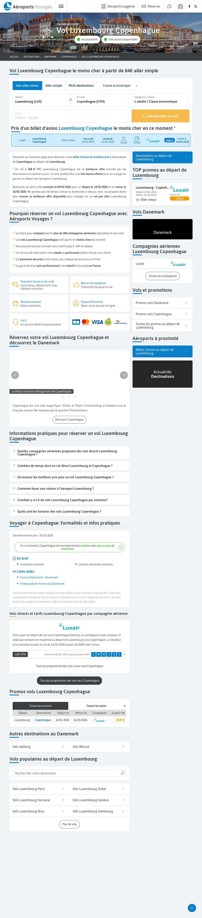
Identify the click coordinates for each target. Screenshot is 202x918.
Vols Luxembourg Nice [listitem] (39, 810)
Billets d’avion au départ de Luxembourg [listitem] (162, 351)
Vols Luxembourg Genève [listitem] (99, 799)
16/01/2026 (80, 719)
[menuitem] (27, 6)
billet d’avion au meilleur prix (91, 156)
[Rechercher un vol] (160, 115)
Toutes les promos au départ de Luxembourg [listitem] (162, 325)
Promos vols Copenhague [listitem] (162, 313)
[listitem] (163, 263)
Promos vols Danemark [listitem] (162, 302)
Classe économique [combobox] (116, 85)
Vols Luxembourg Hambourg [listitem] (99, 810)
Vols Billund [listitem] (99, 746)
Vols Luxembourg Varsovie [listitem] (39, 799)
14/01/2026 (62, 719)
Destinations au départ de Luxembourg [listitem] (162, 157)
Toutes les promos (40, 705)
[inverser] (70, 100)
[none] (189, 6)
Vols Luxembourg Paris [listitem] (39, 788)
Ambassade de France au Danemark (42, 583)
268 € (120, 719)
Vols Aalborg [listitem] (39, 746)
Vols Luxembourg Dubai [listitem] (99, 788)
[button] (87, 39)
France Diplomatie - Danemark (39, 577)
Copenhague (43, 719)
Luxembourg (22, 719)
